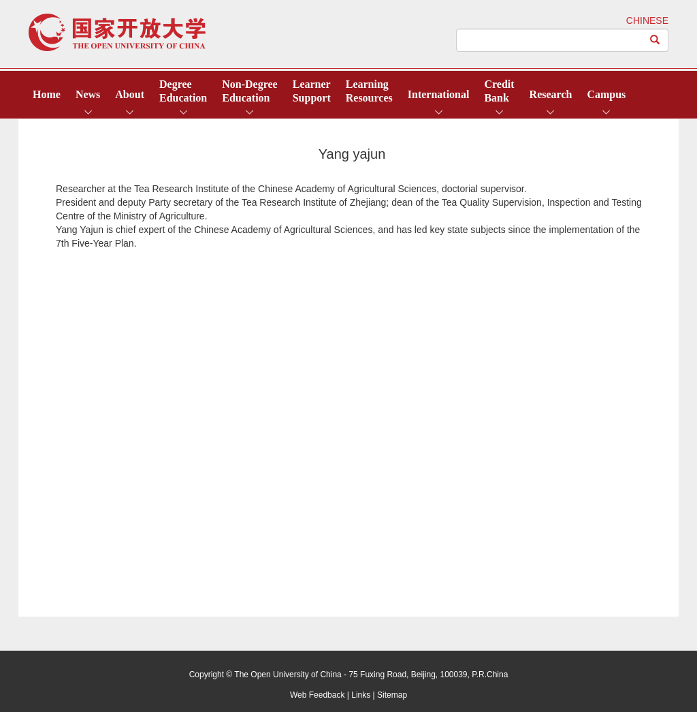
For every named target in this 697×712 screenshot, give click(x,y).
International (439, 94)
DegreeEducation (183, 91)
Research (551, 94)
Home (47, 94)
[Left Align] (655, 40)
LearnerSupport (312, 91)
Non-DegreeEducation (249, 91)
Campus (606, 94)
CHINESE (647, 20)
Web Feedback (317, 695)
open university (117, 32)
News (88, 94)
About (129, 94)
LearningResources (369, 91)
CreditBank (499, 91)
